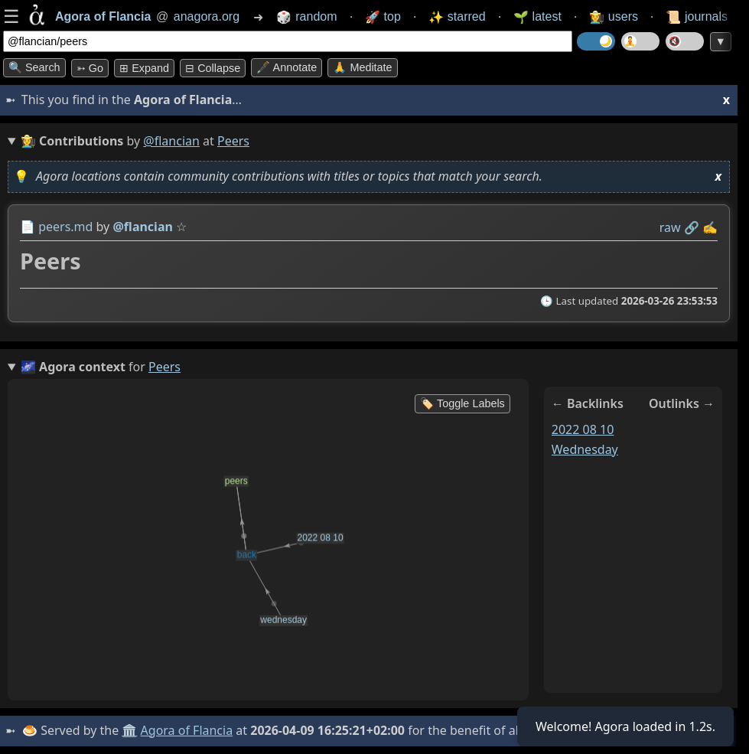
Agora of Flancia (187, 730)
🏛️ (129, 730)
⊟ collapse (212, 68)
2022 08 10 (583, 429)
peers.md (65, 226)
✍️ (710, 227)
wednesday (585, 449)
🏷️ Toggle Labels (462, 403)
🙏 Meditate (362, 67)
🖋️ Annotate (286, 67)
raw (670, 227)
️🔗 (691, 227)
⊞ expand (144, 68)
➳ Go (90, 68)
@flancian (171, 140)
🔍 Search (34, 67)
